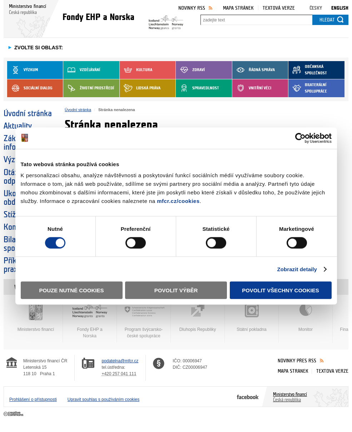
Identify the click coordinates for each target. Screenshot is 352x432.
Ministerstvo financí (35, 317)
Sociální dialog (30, 88)
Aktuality (18, 126)
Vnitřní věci (251, 88)
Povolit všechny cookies (280, 290)
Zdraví (190, 70)
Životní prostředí (88, 88)
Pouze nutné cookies (71, 290)
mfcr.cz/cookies (178, 201)
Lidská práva (140, 88)
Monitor (305, 317)
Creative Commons (14, 414)
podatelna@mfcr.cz (119, 360)
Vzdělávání (81, 70)
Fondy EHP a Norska (89, 320)
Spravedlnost (197, 88)
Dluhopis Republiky (197, 317)
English (339, 8)
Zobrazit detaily (297, 269)
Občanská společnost (307, 70)
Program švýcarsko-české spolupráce (143, 320)
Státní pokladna (251, 317)
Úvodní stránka (28, 114)
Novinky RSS (191, 8)
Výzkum (22, 70)
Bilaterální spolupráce (307, 88)
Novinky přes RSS (297, 360)
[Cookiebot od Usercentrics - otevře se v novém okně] (300, 138)
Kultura (136, 70)
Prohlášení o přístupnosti (33, 399)
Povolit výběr (176, 290)
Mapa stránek (238, 8)
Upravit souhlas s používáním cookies (103, 399)
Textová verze (279, 8)
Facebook (248, 396)
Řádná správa (253, 70)
